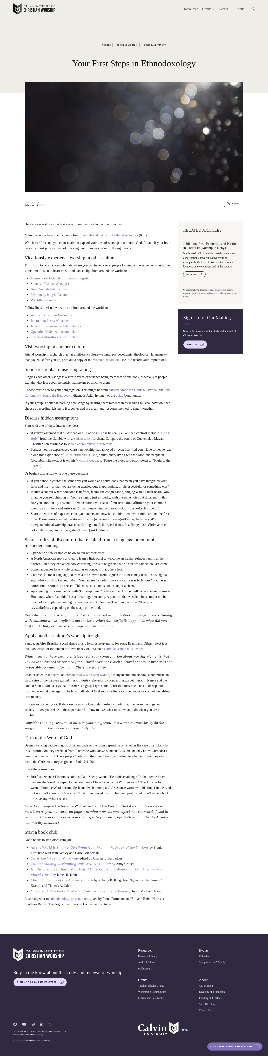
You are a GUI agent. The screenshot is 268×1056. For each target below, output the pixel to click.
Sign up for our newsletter (40, 982)
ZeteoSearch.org (219, 290)
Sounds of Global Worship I (50, 284)
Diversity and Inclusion (212, 991)
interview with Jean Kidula (90, 675)
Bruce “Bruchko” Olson (80, 455)
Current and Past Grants (151, 997)
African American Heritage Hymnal (133, 390)
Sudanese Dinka (84, 438)
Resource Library (147, 956)
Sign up (195, 344)
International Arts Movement (50, 321)
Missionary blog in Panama (49, 295)
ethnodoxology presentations (69, 899)
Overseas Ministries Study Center (54, 337)
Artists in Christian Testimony (51, 315)
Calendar (204, 956)
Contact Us (205, 1010)
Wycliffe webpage (88, 460)
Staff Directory (207, 1004)
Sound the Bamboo (55, 395)
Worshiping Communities (152, 991)
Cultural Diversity (155, 45)
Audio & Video (146, 962)
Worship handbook (106, 360)
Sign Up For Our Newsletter (235, 1046)
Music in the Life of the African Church (62, 880)
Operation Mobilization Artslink (53, 331)
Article (106, 45)
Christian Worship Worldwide (55, 858)
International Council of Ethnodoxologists (109, 235)
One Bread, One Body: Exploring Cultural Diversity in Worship (81, 891)
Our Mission (206, 985)
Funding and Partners (211, 997)
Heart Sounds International (49, 289)
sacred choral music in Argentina (90, 444)
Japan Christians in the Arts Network (56, 326)
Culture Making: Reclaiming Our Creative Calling (71, 864)
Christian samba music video (124, 649)
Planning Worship (127, 45)
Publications (145, 968)
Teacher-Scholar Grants (151, 985)
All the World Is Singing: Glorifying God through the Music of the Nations (90, 847)
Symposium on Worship (212, 962)
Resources (191, 9)
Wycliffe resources (43, 300)
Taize (119, 395)
